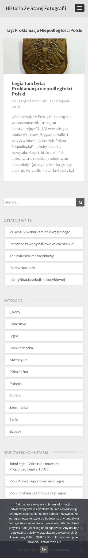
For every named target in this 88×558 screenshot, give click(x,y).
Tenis (13, 419)
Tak (44, 549)
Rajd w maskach (22, 267)
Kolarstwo (17, 323)
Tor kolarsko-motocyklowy (31, 255)
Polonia (15, 383)
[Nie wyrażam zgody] (82, 528)
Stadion (15, 395)
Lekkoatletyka (21, 347)
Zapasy (15, 431)
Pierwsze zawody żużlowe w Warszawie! (41, 243)
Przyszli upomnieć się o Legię (41, 481)
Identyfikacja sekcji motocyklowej (37, 279)
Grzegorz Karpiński (32, 101)
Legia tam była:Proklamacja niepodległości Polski (42, 88)
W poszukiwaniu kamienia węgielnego (39, 231)
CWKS (14, 312)
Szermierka (18, 407)
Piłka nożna (18, 371)
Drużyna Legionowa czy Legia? (42, 493)
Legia (13, 335)
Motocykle (18, 359)
